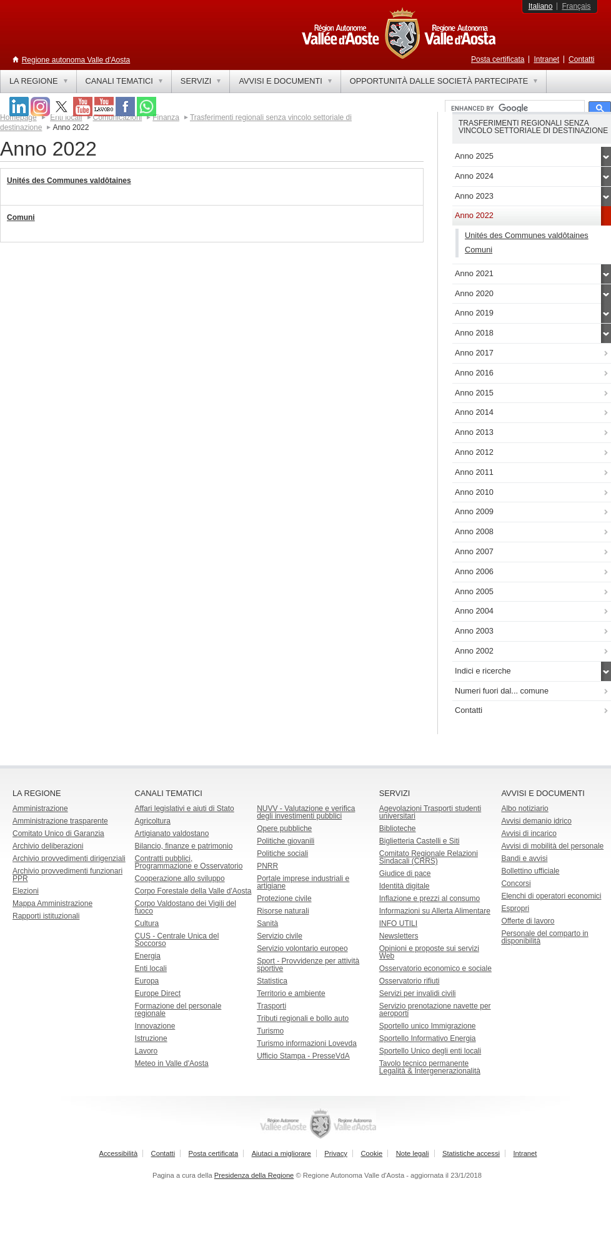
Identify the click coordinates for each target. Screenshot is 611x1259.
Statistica (272, 981)
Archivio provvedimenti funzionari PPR (67, 875)
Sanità (267, 923)
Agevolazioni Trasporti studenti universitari (430, 812)
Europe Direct (158, 993)
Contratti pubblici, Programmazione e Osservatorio (189, 862)
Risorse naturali (283, 911)
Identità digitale (404, 886)
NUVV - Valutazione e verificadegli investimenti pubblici (306, 812)
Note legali (412, 1153)
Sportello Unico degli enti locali (430, 1051)
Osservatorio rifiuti (409, 981)
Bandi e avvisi (524, 858)
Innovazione (155, 1026)
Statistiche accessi (471, 1153)
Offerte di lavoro (527, 921)
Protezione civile (284, 898)
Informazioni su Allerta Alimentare (434, 911)
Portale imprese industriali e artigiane (303, 882)
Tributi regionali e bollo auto (303, 1018)
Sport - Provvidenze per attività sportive (308, 965)
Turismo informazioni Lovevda (307, 1043)
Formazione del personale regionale (178, 1010)
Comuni (21, 217)
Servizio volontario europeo (302, 948)
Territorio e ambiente (291, 993)
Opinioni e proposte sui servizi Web (429, 952)
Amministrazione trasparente (60, 821)
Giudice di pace (405, 873)
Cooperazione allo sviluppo (180, 878)
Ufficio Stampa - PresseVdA (303, 1056)
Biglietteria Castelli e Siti (419, 841)
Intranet (546, 59)
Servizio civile (279, 936)
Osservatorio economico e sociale (435, 968)
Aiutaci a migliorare (281, 1153)
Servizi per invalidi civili (417, 993)
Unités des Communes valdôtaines (69, 180)
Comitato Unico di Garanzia (58, 833)
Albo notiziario (524, 808)
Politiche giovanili (285, 841)
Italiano (541, 6)
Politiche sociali (282, 853)
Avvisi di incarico (528, 833)
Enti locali (151, 968)
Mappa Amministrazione (52, 903)
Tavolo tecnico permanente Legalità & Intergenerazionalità (429, 1067)
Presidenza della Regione (254, 1175)
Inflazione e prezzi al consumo (429, 898)
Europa (147, 981)
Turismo (270, 1031)
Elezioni (25, 891)
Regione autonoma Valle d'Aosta (76, 60)
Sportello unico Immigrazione (427, 1026)
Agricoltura (153, 821)
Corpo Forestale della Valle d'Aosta (193, 891)
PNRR (267, 866)
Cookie (371, 1153)
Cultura (147, 923)
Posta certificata (497, 59)
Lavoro (146, 1051)
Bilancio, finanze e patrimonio (184, 846)
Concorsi (515, 883)
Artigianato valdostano (172, 833)
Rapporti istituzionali (45, 916)
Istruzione (151, 1038)
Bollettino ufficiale (530, 871)
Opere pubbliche (284, 828)
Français (576, 6)
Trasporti (271, 1006)
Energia (148, 956)
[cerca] (513, 109)
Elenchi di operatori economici (551, 896)
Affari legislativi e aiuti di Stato (184, 808)
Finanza (165, 117)
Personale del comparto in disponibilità (544, 937)
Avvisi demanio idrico (536, 821)
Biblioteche (397, 828)
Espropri (515, 908)
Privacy (335, 1153)
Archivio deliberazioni (47, 846)
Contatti (581, 59)
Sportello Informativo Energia (427, 1038)
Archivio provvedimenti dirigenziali (69, 858)
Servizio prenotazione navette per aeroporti (435, 1010)
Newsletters (399, 936)
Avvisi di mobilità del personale (552, 846)
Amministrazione (40, 808)
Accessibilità (118, 1153)
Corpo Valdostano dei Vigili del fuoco (185, 907)
